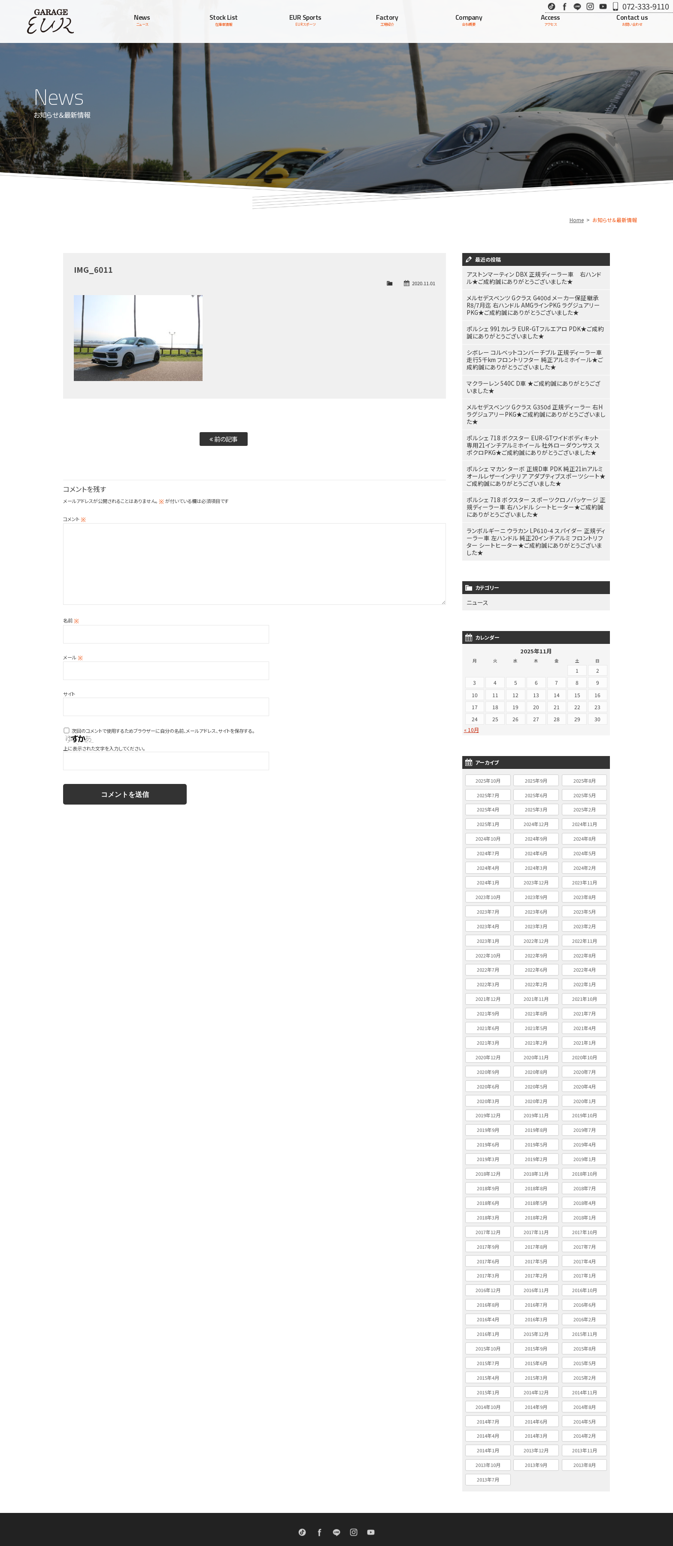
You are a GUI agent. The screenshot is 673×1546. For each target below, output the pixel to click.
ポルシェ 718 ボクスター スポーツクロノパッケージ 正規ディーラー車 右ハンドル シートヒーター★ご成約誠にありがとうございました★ (535, 481)
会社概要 (354, 1512)
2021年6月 (488, 990)
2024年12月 (536, 786)
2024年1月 (488, 844)
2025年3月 (536, 771)
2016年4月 (488, 1281)
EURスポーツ (296, 1512)
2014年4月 (488, 1397)
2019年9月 (488, 1092)
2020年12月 (488, 1019)
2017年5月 (536, 1223)
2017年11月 (536, 1194)
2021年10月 (584, 960)
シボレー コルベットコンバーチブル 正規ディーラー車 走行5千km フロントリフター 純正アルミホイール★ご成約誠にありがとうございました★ (535, 352)
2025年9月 (536, 742)
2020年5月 (536, 1048)
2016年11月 (536, 1252)
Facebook (564, 6)
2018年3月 (488, 1179)
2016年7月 (536, 1266)
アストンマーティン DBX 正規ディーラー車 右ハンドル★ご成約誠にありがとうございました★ (534, 277)
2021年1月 (584, 1004)
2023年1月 (488, 903)
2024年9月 (536, 800)
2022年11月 (584, 903)
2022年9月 (536, 917)
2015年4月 (488, 1339)
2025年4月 (488, 771)
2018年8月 (536, 1150)
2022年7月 (488, 931)
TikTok (551, 6)
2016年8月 (488, 1266)
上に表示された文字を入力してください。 (104, 748)
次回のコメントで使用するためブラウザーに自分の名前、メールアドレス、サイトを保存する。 (163, 730)
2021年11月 (536, 960)
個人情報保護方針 (451, 1512)
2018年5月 (536, 1165)
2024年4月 (488, 829)
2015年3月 (536, 1339)
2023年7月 (488, 873)
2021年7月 (584, 975)
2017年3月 (488, 1237)
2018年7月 (584, 1150)
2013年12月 (536, 1412)
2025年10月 (488, 742)
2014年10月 (488, 1369)
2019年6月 (488, 1106)
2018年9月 (488, 1150)
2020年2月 (536, 1063)
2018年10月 (584, 1135)
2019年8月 (536, 1092)
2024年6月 (536, 815)
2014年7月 (488, 1383)
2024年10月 (488, 800)
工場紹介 (327, 1512)
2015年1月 (488, 1354)
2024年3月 (536, 829)
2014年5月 (584, 1383)
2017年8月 (536, 1208)
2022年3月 (488, 946)
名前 (71, 620)
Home (577, 219)
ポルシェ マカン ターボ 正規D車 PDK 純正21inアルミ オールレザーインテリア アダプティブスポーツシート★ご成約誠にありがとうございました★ (535, 453)
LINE (577, 6)
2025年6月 (536, 757)
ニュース (476, 565)
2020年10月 (584, 1019)
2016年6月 (584, 1266)
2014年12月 (536, 1354)
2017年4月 (584, 1223)
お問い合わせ (411, 1512)
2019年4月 (584, 1106)
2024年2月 (584, 829)
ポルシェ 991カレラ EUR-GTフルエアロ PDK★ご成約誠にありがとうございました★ (535, 327)
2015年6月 (536, 1325)
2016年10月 (584, 1252)
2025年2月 (584, 771)
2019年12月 (488, 1077)
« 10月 (471, 691)
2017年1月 (584, 1237)
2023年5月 (584, 873)
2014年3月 (536, 1397)
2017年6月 (488, 1223)
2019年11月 (536, 1077)
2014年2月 (584, 1397)
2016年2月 (584, 1281)
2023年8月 (584, 859)
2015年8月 (584, 1310)
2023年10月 (488, 859)
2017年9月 (488, 1208)
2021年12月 (488, 960)
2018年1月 (584, 1179)
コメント (74, 518)
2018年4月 (584, 1165)
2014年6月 (536, 1383)
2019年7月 (584, 1092)
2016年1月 (488, 1296)
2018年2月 (536, 1179)
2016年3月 (536, 1281)
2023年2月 (584, 888)
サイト (69, 693)
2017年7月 (584, 1208)
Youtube (603, 6)
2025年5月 (584, 757)
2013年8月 (584, 1427)
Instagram (590, 6)
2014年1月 (488, 1412)
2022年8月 (584, 917)
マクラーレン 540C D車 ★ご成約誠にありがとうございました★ (534, 377)
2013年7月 (488, 1441)
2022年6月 (536, 931)
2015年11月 (584, 1296)
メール (73, 657)
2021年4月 (584, 990)
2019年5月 (536, 1106)
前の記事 (223, 438)
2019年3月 (488, 1121)
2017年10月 (584, 1194)
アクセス (380, 1512)
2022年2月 (536, 946)
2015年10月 (488, 1310)
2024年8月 (584, 800)
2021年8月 (536, 975)
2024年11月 (584, 786)
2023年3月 (536, 888)
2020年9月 (488, 1034)
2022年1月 (584, 946)
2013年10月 (488, 1427)
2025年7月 (488, 757)
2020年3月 (488, 1063)
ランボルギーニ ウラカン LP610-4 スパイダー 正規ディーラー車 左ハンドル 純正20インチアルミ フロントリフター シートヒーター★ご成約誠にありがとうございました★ (536, 510)
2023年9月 (536, 859)
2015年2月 (584, 1339)
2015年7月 (488, 1325)
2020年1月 (584, 1063)
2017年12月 (488, 1194)
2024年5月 (584, 815)
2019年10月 (584, 1077)
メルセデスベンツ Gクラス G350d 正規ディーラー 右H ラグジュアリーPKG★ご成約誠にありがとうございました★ (535, 399)
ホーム (211, 1512)
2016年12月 (488, 1252)
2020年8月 (536, 1034)
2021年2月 (536, 1004)
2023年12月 (536, 844)
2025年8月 (584, 742)
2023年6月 (536, 873)
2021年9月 (488, 975)
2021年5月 (536, 990)
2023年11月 (584, 844)
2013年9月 (536, 1427)
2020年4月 (584, 1048)
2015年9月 (536, 1310)
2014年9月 (536, 1369)
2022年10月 (488, 917)
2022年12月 (536, 903)
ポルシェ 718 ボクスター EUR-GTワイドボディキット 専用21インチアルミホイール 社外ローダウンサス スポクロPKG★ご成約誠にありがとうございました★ (534, 425)
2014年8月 (584, 1369)
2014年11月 (584, 1354)
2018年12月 (488, 1135)
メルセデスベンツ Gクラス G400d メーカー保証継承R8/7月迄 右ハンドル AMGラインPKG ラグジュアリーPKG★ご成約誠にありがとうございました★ (535, 302)
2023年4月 (488, 888)
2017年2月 (536, 1237)
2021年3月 (488, 1004)
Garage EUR (50, 21)
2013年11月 (584, 1412)
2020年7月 (584, 1034)
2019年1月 (584, 1121)
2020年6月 (488, 1048)
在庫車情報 (263, 1512)
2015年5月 (584, 1325)
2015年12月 (536, 1296)
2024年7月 (488, 815)
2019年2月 (536, 1121)
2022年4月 (584, 931)
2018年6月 (488, 1165)
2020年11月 (536, 1019)
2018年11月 (536, 1135)
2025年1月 (488, 786)
